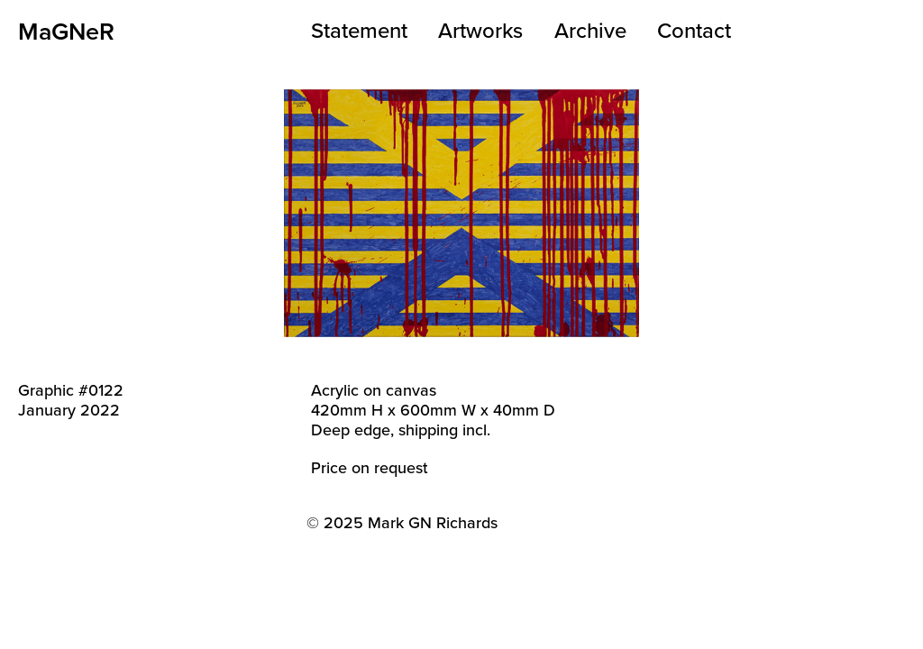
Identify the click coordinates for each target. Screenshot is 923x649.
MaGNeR (66, 31)
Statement (359, 29)
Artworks (480, 29)
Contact (694, 29)
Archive (590, 29)
